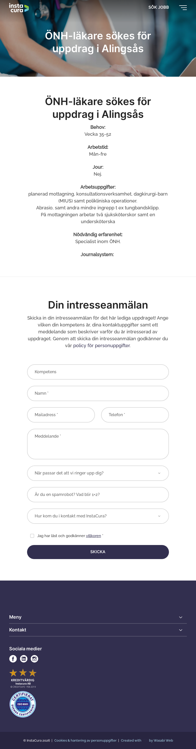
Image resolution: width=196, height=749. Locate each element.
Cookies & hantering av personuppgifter (85, 740)
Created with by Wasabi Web (147, 740)
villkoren (93, 536)
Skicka (97, 552)
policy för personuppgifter (101, 345)
